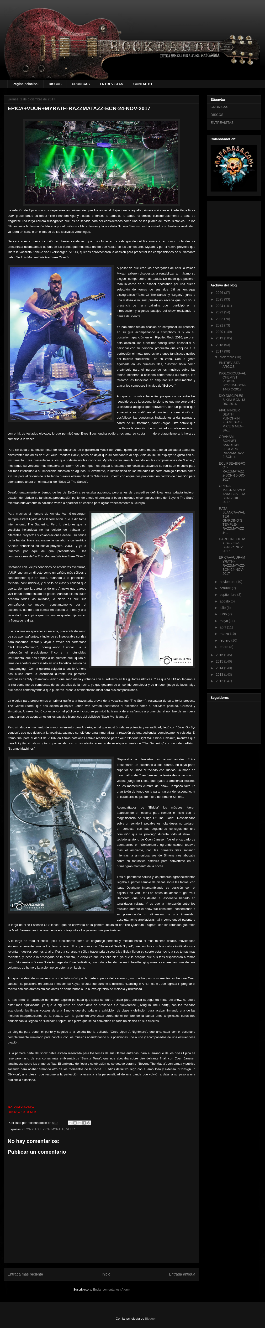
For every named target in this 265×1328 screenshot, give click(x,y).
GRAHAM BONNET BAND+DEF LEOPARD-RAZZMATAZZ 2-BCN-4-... (231, 447)
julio (223, 608)
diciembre (227, 357)
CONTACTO (142, 84)
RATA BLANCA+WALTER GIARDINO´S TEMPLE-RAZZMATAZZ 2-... (232, 520)
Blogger (150, 1318)
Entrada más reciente (25, 1274)
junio (224, 614)
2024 (220, 306)
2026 (220, 293)
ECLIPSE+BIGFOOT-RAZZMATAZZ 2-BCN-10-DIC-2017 (232, 471)
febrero (225, 640)
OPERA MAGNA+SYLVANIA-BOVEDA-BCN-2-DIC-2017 (232, 494)
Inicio (106, 1274)
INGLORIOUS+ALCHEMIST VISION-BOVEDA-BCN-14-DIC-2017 (232, 381)
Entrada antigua (182, 1274)
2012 (220, 681)
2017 (220, 351)
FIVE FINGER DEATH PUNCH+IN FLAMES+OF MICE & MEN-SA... (231, 420)
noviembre (228, 582)
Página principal (25, 84)
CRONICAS (81, 84)
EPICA (45, 1129)
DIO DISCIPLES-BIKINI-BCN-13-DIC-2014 (232, 400)
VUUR (70, 1129)
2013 (220, 674)
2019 (220, 338)
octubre (226, 588)
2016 (220, 655)
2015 (220, 661)
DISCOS (55, 84)
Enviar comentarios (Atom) (111, 1289)
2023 (220, 312)
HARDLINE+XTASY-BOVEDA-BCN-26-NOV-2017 (232, 545)
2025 (220, 299)
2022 (220, 319)
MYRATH (58, 1129)
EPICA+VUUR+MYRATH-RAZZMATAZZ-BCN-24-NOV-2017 (232, 565)
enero (224, 647)
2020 (220, 332)
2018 (220, 345)
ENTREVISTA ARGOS (229, 365)
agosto (225, 601)
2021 (220, 325)
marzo (225, 634)
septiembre (228, 595)
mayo (224, 621)
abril (223, 627)
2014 (220, 668)
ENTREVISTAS (111, 84)
